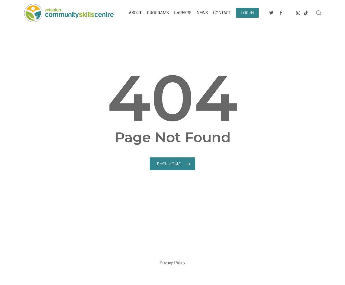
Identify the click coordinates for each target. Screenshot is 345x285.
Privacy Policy (172, 262)
